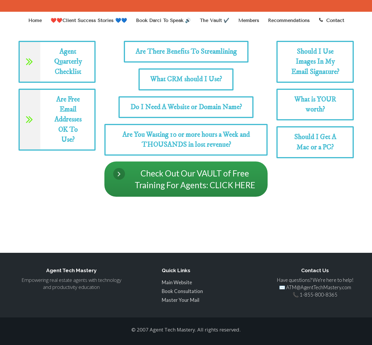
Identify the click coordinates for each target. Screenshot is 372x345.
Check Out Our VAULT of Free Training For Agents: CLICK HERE (184, 179)
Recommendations (289, 20)
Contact (331, 20)
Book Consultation (182, 291)
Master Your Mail (180, 300)
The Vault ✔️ (214, 20)
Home (35, 20)
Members (248, 20)
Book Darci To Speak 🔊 (163, 20)
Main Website (177, 282)
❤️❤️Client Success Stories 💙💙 (89, 20)
